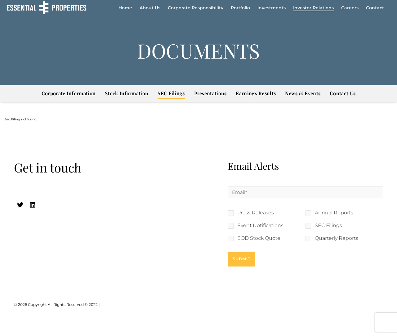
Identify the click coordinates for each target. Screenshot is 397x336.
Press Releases (255, 212)
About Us (150, 8)
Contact (375, 8)
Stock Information (126, 93)
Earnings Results (256, 93)
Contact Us (342, 93)
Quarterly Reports (336, 238)
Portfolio (240, 8)
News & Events (302, 93)
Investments (271, 8)
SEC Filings (171, 93)
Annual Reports (334, 212)
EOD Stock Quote (258, 238)
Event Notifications (260, 225)
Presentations (210, 93)
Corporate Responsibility (195, 8)
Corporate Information (69, 93)
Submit (242, 258)
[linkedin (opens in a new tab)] (32, 204)
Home (125, 8)
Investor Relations (313, 8)
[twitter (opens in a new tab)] (20, 204)
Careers (350, 8)
